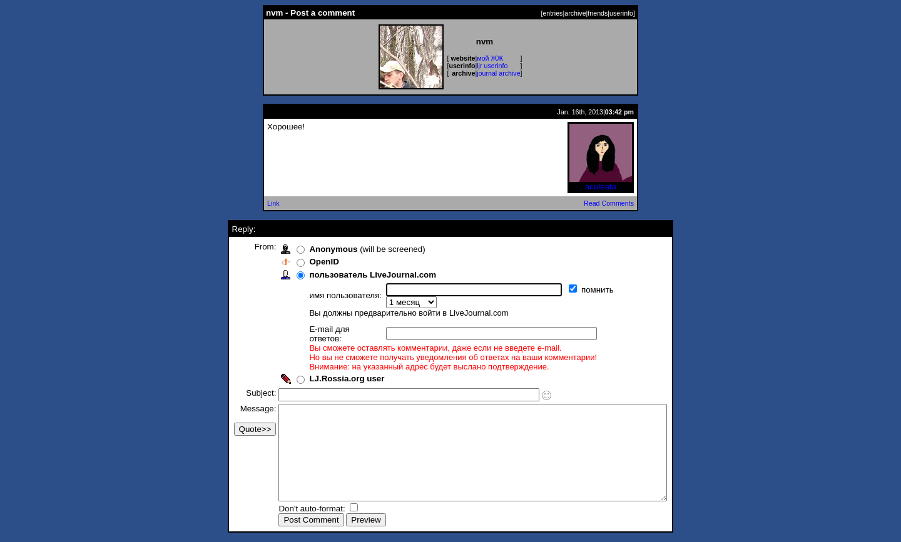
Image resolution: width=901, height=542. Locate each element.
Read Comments (609, 203)
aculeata (600, 182)
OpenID (300, 261)
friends (598, 13)
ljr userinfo (492, 65)
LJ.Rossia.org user (323, 361)
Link (273, 203)
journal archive (498, 73)
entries (552, 13)
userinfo (621, 13)
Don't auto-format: (289, 509)
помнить (575, 289)
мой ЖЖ (490, 58)
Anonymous (310, 249)
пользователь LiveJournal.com (349, 274)
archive (575, 13)
